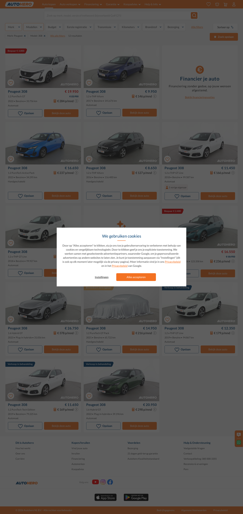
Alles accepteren (136, 277)
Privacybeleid (173, 261)
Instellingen (102, 277)
